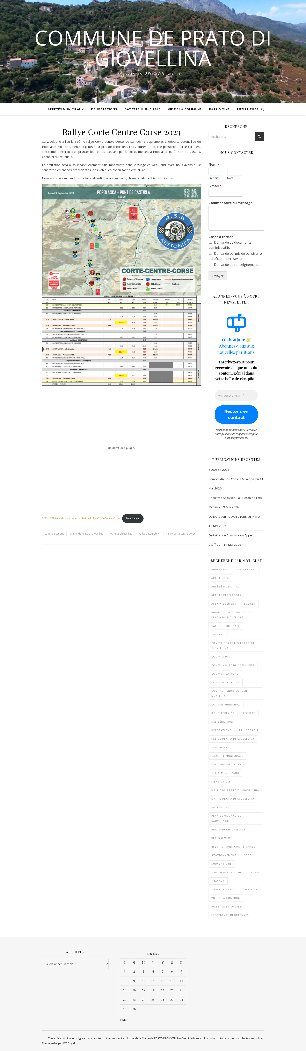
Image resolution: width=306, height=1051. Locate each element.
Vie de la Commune (185, 109)
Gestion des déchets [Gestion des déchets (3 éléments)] (228, 764)
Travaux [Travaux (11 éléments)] (218, 880)
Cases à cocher (221, 237)
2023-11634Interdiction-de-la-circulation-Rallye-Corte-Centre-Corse (81, 518)
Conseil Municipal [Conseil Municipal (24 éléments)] (226, 704)
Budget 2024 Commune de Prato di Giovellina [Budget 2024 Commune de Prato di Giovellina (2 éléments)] (231, 615)
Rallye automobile (149, 533)
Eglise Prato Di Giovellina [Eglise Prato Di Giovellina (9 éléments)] (232, 738)
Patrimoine (219, 109)
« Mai (123, 1019)
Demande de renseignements (237, 264)
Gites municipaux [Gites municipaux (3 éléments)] (225, 772)
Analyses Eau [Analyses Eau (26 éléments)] (246, 569)
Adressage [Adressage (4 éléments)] (219, 569)
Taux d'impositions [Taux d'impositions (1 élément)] (227, 872)
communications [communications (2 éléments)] (225, 673)
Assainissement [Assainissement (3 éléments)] (223, 603)
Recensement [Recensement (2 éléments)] (221, 838)
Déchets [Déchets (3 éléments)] (249, 713)
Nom (214, 164)
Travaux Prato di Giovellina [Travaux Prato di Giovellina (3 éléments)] (234, 889)
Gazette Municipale (142, 109)
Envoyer (218, 276)
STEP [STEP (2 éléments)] (248, 855)
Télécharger (133, 518)
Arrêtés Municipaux (66, 109)
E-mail (215, 186)
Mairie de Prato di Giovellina (86, 533)
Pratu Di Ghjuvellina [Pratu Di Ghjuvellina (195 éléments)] (228, 829)
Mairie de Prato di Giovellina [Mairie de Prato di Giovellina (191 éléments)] (235, 790)
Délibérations (104, 109)
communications (54, 533)
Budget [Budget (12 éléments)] (250, 603)
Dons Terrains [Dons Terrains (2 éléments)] (223, 713)
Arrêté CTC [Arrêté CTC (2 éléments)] (220, 577)
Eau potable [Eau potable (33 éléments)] (249, 730)
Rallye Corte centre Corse (181, 533)
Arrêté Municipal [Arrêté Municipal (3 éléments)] (225, 586)
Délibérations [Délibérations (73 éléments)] (222, 721)
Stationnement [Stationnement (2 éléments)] (223, 855)
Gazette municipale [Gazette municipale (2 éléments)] (227, 755)
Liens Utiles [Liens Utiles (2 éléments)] (221, 781)
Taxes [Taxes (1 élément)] (255, 872)
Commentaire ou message (231, 203)
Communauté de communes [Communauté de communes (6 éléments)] (233, 665)
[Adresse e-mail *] (236, 395)
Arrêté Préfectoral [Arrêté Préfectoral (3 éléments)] (227, 595)
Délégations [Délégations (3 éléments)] (221, 730)
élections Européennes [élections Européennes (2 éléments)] (230, 915)
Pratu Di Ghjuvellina (121, 533)
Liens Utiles (247, 109)
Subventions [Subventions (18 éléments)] (221, 863)
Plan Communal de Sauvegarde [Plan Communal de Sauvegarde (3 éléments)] (226, 818)
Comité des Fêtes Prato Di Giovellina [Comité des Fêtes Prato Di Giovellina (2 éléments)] (232, 645)
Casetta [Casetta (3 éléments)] (218, 634)
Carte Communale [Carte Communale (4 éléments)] (225, 625)
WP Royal (69, 1043)
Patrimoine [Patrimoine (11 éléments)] (220, 807)
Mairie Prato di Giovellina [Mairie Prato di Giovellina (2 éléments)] (232, 798)
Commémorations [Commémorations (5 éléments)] (225, 682)
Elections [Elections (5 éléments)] (219, 747)
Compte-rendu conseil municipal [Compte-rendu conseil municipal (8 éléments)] (229, 693)
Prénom (213, 178)
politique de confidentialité (236, 434)
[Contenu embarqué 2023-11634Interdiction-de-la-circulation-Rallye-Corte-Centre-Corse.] (121, 448)
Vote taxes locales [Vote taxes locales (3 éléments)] (227, 906)
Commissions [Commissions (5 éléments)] (221, 656)
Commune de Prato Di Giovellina (153, 47)
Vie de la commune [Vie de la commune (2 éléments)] (226, 897)
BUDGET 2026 (219, 469)
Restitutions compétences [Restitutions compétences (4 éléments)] (233, 846)
